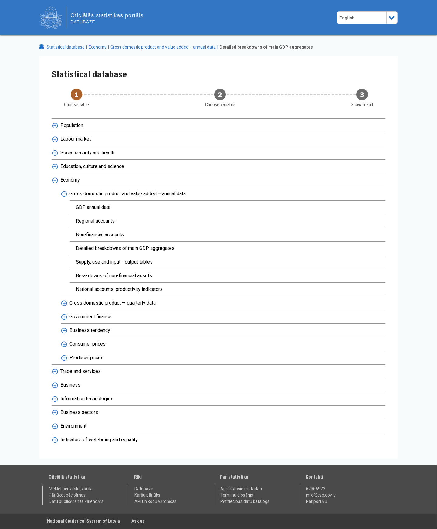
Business (70, 385)
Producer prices (86, 357)
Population (71, 125)
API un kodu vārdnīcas (155, 501)
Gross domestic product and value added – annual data (163, 47)
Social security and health (87, 152)
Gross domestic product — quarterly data (112, 303)
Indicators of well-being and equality (99, 439)
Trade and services (80, 371)
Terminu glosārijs (236, 495)
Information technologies (86, 398)
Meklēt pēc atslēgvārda (71, 488)
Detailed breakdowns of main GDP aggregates (266, 47)
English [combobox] (347, 17)
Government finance (90, 316)
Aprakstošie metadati (241, 488)
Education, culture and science (92, 166)
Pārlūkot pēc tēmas (67, 495)
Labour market (75, 139)
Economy (98, 47)
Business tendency (89, 330)
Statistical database (65, 47)
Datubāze (143, 488)
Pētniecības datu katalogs (244, 501)
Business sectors (79, 412)
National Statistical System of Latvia (83, 521)
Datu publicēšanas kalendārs (76, 501)
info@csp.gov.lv (321, 495)
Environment (73, 426)
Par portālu (316, 501)
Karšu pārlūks (147, 495)
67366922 (315, 488)
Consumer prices (87, 344)
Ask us (138, 521)
